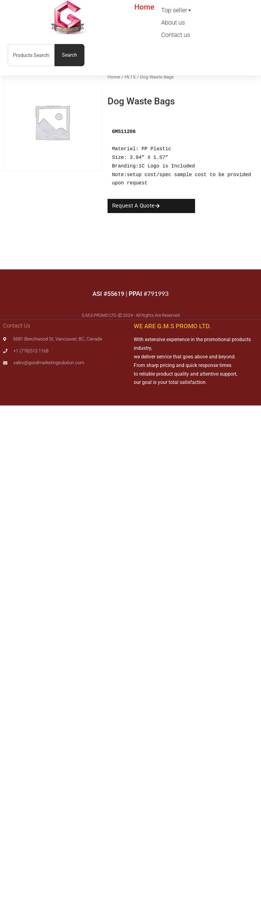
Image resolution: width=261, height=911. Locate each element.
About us (173, 22)
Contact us (175, 34)
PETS (130, 77)
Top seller (174, 10)
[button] (151, 206)
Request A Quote (133, 205)
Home (144, 7)
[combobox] (31, 55)
